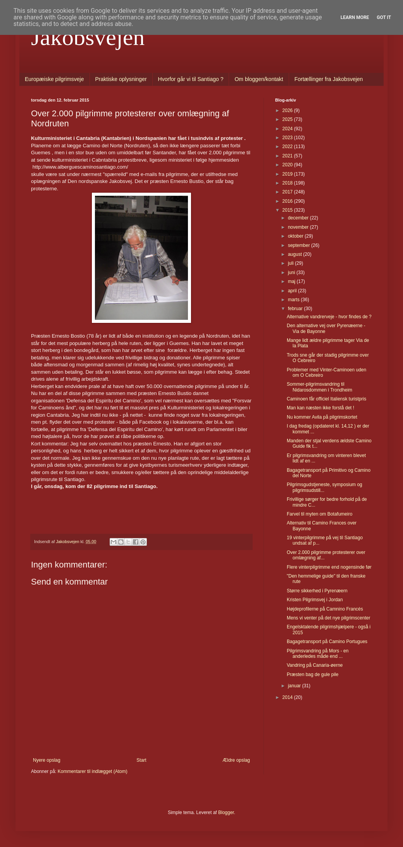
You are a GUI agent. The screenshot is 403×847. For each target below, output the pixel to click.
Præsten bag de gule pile (312, 674)
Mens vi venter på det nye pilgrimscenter (328, 618)
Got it (384, 17)
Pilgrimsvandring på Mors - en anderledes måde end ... (317, 653)
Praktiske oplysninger (121, 79)
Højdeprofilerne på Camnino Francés (325, 609)
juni (292, 272)
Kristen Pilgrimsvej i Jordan (315, 599)
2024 (288, 128)
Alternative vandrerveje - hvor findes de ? (329, 316)
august (295, 254)
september (299, 245)
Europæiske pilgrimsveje (54, 79)
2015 (288, 210)
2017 (288, 192)
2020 (288, 164)
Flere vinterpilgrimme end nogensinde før (329, 567)
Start (141, 760)
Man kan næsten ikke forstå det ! (320, 408)
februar (296, 308)
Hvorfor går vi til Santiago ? (191, 79)
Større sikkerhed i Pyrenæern (317, 590)
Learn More (355, 17)
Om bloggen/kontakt (258, 79)
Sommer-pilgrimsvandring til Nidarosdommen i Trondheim (319, 386)
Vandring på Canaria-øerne (315, 665)
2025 (288, 119)
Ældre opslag (236, 760)
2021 (288, 156)
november (299, 227)
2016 (288, 201)
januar (295, 685)
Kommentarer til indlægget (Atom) (92, 771)
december (299, 218)
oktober (296, 236)
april (293, 290)
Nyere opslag (46, 760)
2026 (288, 110)
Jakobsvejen (88, 37)
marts (294, 299)
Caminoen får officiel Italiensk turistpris (326, 399)
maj (292, 281)
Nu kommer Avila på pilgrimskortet (322, 417)
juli (291, 263)
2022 (288, 146)
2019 (288, 174)
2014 (288, 697)
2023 (288, 137)
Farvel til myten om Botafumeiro (319, 514)
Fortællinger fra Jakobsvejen (328, 79)
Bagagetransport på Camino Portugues (327, 641)
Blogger (226, 812)
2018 (288, 183)
